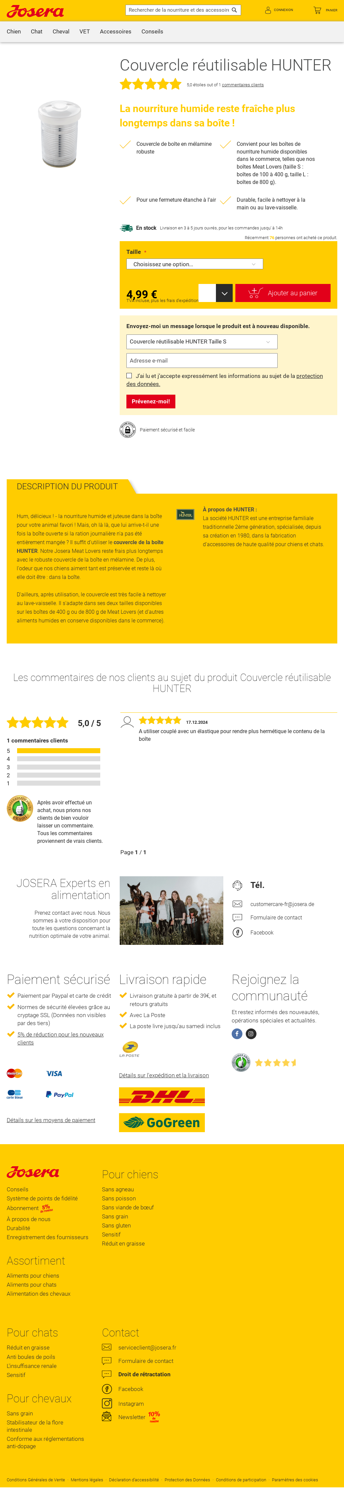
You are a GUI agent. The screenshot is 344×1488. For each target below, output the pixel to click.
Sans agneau (118, 1189)
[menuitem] (14, 31)
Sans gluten (116, 1225)
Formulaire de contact (276, 917)
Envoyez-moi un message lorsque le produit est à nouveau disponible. (218, 326)
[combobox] (183, 10)
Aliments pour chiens (33, 1275)
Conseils (17, 1189)
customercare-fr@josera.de (281, 904)
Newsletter (132, 1417)
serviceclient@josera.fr (147, 1347)
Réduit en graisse (123, 1243)
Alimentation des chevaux (38, 1293)
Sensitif (111, 1234)
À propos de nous (29, 1219)
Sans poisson (119, 1198)
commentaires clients (243, 84)
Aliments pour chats (32, 1284)
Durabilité (18, 1228)
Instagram (131, 1403)
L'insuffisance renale (32, 1366)
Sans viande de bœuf (128, 1207)
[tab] (67, 486)
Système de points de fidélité (42, 1198)
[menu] (172, 31)
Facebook (262, 932)
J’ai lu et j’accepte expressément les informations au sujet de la (224, 380)
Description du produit (67, 486)
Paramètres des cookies (295, 1479)
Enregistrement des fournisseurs (48, 1237)
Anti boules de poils (31, 1357)
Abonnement (30, 1208)
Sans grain (115, 1216)
